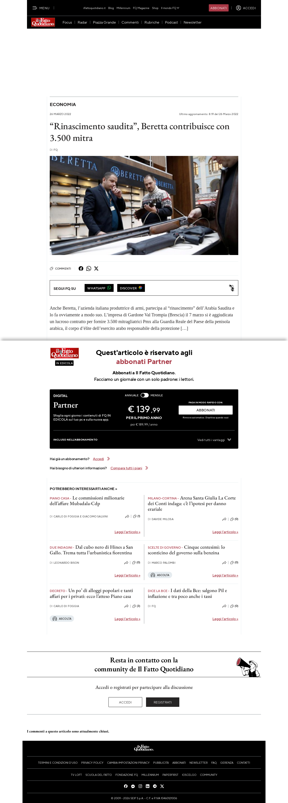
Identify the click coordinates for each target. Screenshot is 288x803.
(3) (136, 606)
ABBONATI (205, 410)
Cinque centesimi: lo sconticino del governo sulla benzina (186, 550)
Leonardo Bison (64, 562)
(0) (234, 519)
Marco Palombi (162, 562)
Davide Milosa (160, 519)
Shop (155, 8)
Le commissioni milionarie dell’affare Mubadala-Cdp (87, 501)
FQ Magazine (141, 8)
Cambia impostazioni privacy (128, 762)
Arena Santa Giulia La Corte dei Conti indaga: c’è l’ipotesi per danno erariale (192, 503)
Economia (63, 104)
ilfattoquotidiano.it (94, 8)
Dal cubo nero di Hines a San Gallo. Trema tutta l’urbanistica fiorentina (91, 550)
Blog (111, 8)
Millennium (123, 8)
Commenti (60, 268)
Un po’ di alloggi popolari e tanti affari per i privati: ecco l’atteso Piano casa (91, 593)
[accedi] (245, 8)
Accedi (125, 702)
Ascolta (160, 575)
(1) (136, 516)
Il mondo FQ (170, 8)
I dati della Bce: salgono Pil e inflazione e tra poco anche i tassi (187, 593)
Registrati (163, 702)
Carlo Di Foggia (64, 606)
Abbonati (218, 8)
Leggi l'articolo (127, 531)
